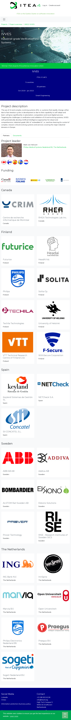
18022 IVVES (29, 24)
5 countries (29, 82)
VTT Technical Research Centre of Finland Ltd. (15, 356)
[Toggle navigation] (4, 19)
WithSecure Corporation (50, 355)
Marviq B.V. (8, 609)
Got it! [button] (65, 715)
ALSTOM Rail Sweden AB (15, 503)
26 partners (41, 87)
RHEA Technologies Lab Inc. (52, 217)
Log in (45, 5)
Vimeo (3, 700)
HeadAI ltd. (44, 259)
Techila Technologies (13, 323)
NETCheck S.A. (46, 397)
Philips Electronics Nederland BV (12, 642)
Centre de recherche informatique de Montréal (16, 218)
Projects (4, 24)
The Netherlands (59, 147)
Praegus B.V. (44, 641)
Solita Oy (42, 291)
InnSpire (42, 577)
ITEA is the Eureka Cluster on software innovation (35, 14)
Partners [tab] (6, 135)
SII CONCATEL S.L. (12, 431)
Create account (54, 5)
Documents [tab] (17, 135)
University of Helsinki (49, 323)
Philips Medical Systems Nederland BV (38, 147)
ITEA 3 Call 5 (42, 77)
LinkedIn (4, 697)
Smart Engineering (43, 95)
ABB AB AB (8, 471)
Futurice (7, 259)
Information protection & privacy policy (16, 704)
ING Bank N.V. (10, 577)
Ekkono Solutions (47, 503)
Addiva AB (43, 471)
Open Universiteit (47, 609)
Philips (6, 291)
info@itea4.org (42, 700)
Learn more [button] (14, 716)
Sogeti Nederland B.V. (14, 675)
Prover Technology (12, 535)
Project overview (15, 24)
